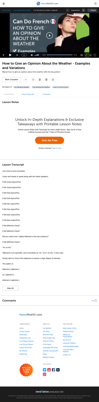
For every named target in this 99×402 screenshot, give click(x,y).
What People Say (49, 338)
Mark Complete (11, 79)
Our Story (46, 331)
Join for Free (49, 140)
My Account (67, 340)
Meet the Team (48, 335)
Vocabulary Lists (25, 338)
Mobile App (23, 354)
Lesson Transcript (28, 94)
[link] (83, 10)
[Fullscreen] (86, 55)
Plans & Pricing (48, 341)
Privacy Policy (75, 396)
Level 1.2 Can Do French (60, 87)
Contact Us (67, 355)
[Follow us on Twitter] (44, 369)
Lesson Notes (9, 94)
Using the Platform (69, 343)
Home (21, 328)
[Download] (90, 55)
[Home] (47, 5)
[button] (95, 3)
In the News (47, 344)
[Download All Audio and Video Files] (52, 79)
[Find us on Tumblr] (58, 369)
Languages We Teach (50, 347)
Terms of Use (85, 396)
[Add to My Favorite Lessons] (33, 79)
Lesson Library (6, 10)
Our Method (47, 328)
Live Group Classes (26, 344)
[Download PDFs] (46, 79)
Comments (46, 94)
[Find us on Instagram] (44, 374)
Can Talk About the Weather (22, 10)
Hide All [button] (10, 288)
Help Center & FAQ (69, 328)
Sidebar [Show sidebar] (93, 10)
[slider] (37, 55)
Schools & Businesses (50, 351)
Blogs (45, 354)
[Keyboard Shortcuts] (94, 55)
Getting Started (68, 331)
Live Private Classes (26, 341)
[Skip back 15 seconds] (3, 55)
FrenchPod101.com (63, 396)
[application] (49, 35)
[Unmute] (32, 55)
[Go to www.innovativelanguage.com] (49, 391)
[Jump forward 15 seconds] (17, 55)
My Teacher (23, 351)
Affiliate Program (48, 357)
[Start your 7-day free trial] (26, 370)
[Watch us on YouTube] (49, 369)
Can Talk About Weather (21, 87)
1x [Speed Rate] (24, 55)
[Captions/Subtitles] (81, 55)
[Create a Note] (39, 79)
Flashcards (23, 335)
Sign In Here (57, 148)
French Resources (25, 347)
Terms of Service (72, 398)
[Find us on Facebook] (53, 369)
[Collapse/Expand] (49, 300)
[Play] (10, 55)
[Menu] (3, 3)
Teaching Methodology (71, 346)
